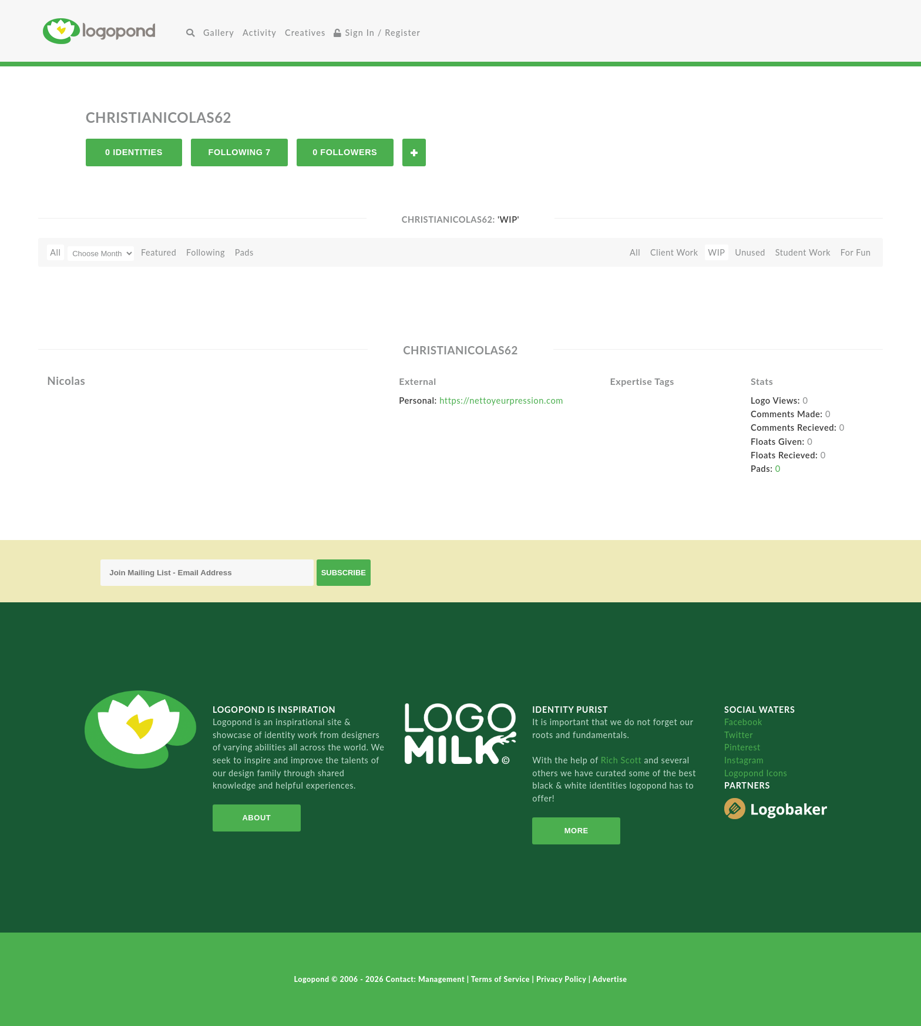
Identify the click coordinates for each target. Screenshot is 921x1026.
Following (205, 252)
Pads (244, 252)
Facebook (743, 722)
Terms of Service (501, 979)
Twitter (738, 735)
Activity (260, 33)
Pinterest (742, 747)
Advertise (610, 979)
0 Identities (134, 152)
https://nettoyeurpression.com (501, 400)
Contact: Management (426, 979)
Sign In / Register (377, 33)
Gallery (218, 33)
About (256, 817)
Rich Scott (622, 760)
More (576, 830)
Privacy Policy (562, 979)
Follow (414, 152)
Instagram (744, 760)
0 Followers (344, 152)
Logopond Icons (755, 773)
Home (112, 31)
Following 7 (240, 152)
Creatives (305, 33)
